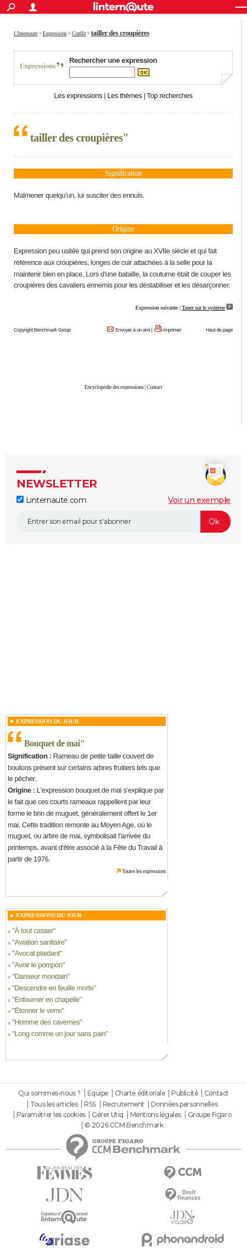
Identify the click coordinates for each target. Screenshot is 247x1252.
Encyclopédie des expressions (114, 387)
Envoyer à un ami (132, 330)
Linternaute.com (51, 500)
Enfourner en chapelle (46, 999)
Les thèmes (124, 95)
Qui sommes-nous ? (49, 1093)
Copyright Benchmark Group (42, 330)
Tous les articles (54, 1104)
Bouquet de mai (52, 743)
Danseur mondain (40, 976)
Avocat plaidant (36, 953)
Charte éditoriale (140, 1093)
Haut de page (219, 330)
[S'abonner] (123, 522)
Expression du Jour (47, 721)
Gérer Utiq (108, 1115)
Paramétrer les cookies (51, 1115)
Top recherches (170, 95)
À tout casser (33, 930)
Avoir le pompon (38, 965)
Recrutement (123, 1104)
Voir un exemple (199, 500)
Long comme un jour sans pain (59, 1033)
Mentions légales (155, 1115)
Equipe (97, 1093)
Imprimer (172, 330)
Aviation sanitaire (39, 942)
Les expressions (78, 95)
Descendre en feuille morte (53, 988)
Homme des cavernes (47, 1022)
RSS (90, 1104)
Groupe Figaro (210, 1115)
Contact (154, 387)
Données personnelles (184, 1104)
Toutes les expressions (144, 871)
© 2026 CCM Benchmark (124, 1125)
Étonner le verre (37, 1010)
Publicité (184, 1093)
